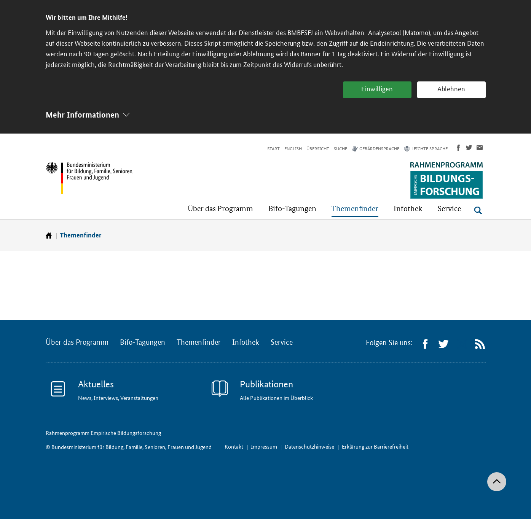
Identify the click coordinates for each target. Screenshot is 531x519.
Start (273, 148)
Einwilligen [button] (377, 89)
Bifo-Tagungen (142, 342)
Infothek (245, 342)
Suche (340, 148)
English (293, 148)
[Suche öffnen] (478, 210)
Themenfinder (80, 235)
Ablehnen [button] (451, 89)
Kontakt (234, 446)
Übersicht (317, 148)
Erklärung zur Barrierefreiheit (375, 446)
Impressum (264, 446)
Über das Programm (77, 342)
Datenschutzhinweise (309, 446)
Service (282, 342)
